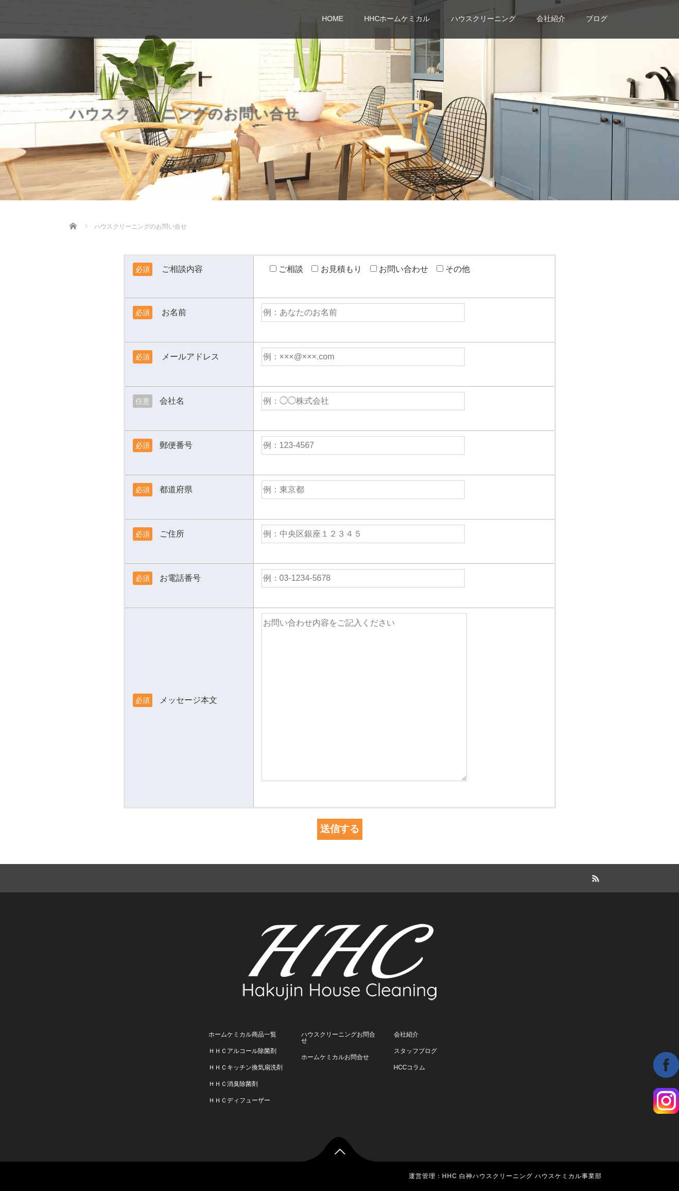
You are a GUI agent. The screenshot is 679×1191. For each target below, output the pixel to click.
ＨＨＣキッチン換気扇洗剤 (245, 1067)
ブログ (596, 18)
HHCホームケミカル (397, 18)
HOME (332, 18)
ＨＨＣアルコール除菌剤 (242, 1051)
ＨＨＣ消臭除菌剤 (233, 1084)
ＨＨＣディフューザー (239, 1100)
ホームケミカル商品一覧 (242, 1034)
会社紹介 (550, 18)
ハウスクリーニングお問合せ (338, 1037)
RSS (594, 877)
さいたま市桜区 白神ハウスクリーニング (180, 13)
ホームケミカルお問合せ (335, 1057)
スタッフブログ (415, 1051)
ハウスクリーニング (483, 18)
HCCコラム (410, 1067)
